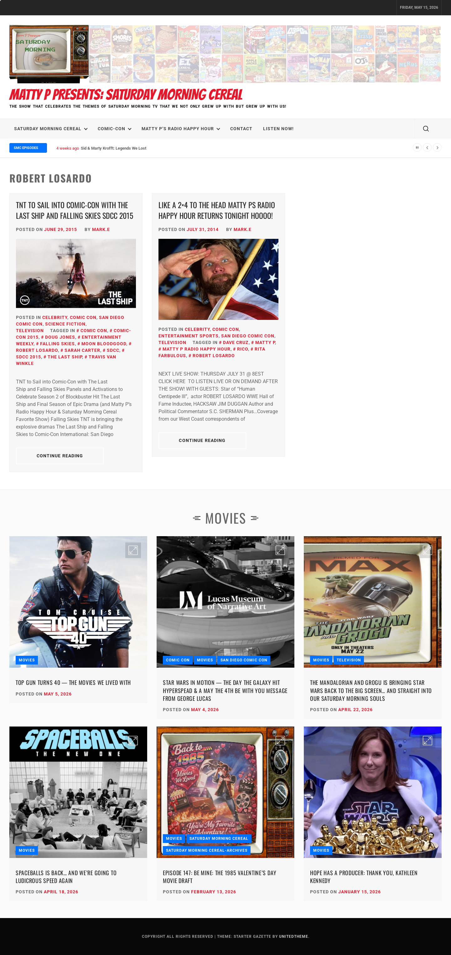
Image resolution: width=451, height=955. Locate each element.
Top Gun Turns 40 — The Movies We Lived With (73, 682)
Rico (242, 349)
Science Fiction (65, 323)
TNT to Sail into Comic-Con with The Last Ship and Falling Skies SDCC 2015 (74, 210)
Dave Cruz (236, 342)
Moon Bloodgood (103, 343)
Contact (241, 128)
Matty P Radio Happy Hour (197, 349)
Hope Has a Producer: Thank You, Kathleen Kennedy (364, 877)
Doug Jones (60, 337)
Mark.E (101, 229)
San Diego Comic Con (247, 335)
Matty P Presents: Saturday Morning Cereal (125, 95)
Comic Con (83, 317)
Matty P (265, 342)
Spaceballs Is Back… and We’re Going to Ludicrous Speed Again (66, 877)
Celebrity (54, 317)
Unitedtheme (293, 936)
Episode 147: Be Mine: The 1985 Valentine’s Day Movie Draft (220, 877)
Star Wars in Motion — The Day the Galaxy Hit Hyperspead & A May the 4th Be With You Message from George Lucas (225, 690)
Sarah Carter (82, 350)
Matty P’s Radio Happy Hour (181, 128)
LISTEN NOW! (278, 128)
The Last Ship (65, 356)
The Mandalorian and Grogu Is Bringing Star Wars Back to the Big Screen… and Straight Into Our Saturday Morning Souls (371, 690)
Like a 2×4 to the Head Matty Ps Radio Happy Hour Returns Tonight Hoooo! (216, 210)
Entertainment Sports (188, 335)
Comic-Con (115, 128)
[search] (426, 128)
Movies (27, 660)
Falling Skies (57, 343)
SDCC (113, 350)
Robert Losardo (214, 355)
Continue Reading (60, 455)
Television (30, 330)
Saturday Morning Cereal (51, 128)
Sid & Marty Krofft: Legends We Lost (113, 148)
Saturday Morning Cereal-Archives (206, 850)
